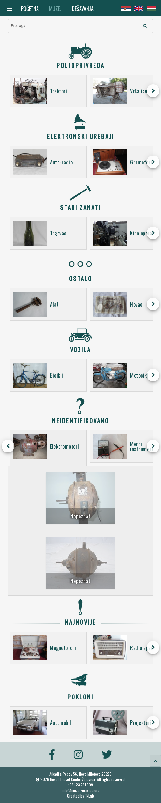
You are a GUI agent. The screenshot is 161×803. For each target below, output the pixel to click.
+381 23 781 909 (80, 784)
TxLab (89, 796)
